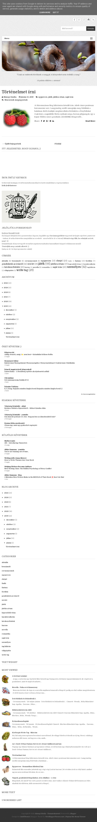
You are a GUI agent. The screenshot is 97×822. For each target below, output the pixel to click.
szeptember (11, 319)
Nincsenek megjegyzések (16, 100)
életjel (59, 261)
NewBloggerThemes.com (54, 817)
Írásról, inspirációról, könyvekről (17, 369)
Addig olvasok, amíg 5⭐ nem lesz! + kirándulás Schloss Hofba (28, 354)
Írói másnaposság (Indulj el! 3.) (16, 380)
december (10, 310)
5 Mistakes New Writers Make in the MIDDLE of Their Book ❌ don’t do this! (34, 477)
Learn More (44, 12)
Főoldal (58, 144)
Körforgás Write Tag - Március (24, 733)
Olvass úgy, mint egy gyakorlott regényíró (20, 425)
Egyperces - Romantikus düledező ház (27, 766)
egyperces (42, 97)
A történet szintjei (19, 676)
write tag (22, 270)
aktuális (5, 261)
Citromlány (9, 378)
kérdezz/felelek (12, 267)
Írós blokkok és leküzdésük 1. (24, 699)
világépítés (8, 270)
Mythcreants (9, 441)
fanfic (70, 261)
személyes (74, 266)
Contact (88, 20)
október (9, 314)
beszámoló (16, 261)
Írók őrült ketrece (9, 185)
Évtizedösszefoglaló (20, 721)
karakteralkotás (89, 264)
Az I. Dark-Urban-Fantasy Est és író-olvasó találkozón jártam (36, 744)
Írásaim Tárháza (11, 387)
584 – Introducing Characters (15, 443)
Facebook (74, 20)
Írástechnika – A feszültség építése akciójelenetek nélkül (26, 371)
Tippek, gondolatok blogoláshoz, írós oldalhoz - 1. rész (34, 778)
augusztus (10, 324)
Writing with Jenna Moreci (15, 458)
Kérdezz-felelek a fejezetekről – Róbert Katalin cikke (25, 408)
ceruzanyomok (31, 261)
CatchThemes (25, 817)
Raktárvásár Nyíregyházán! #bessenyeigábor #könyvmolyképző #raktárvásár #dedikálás (39, 363)
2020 (6, 301)
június (8, 333)
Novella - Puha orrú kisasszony (25, 687)
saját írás (69, 97)
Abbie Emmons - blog (13, 475)
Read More (90, 121)
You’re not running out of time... (16, 452)
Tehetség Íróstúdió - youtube (16, 415)
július (8, 328)
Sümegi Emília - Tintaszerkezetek (47, 814)
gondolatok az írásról (12, 264)
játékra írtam (58, 97)
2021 (6, 297)
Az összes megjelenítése (88, 394)
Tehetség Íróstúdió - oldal (15, 406)
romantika (46, 267)
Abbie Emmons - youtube (14, 449)
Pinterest (79, 20)
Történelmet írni (19, 92)
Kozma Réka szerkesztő (14, 423)
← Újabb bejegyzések (11, 144)
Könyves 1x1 (9, 352)
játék (50, 97)
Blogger (73, 814)
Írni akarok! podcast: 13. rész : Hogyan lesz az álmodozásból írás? (30, 417)
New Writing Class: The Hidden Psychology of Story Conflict (28, 469)
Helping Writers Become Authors (18, 466)
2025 (6, 283)
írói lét (31, 264)
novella (36, 267)
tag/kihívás (91, 267)
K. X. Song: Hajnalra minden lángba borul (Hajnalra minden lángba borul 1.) (33, 389)
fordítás (89, 261)
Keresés (91, 29)
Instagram (84, 20)
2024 (6, 288)
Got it (56, 12)
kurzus (27, 267)
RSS (93, 20)
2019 (6, 306)
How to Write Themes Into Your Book (19, 460)
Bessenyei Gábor (11, 361)
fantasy (78, 261)
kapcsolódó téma (74, 264)
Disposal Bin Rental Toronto (75, 817)
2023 (6, 292)
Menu (48, 38)
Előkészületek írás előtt (22, 710)
